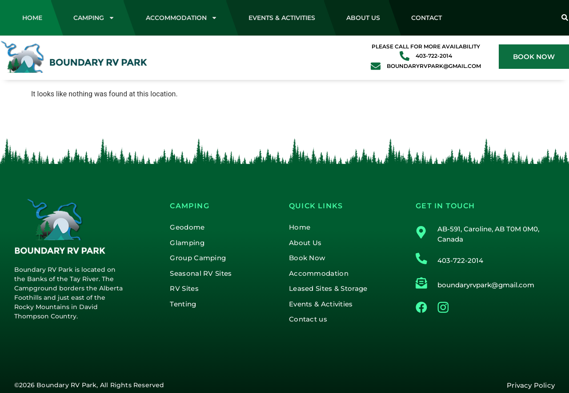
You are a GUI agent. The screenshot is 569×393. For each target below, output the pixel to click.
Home (32, 18)
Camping (94, 17)
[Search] (564, 17)
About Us (363, 18)
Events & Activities (281, 18)
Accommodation (181, 17)
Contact (426, 18)
